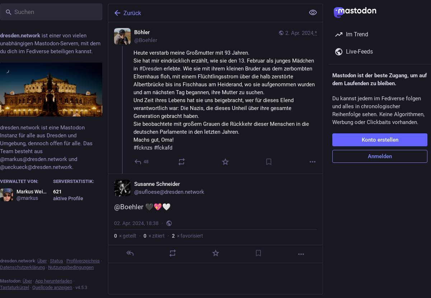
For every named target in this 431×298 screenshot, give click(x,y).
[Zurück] (205, 13)
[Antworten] (141, 161)
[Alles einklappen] (313, 12)
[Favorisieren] (225, 161)
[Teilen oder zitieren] (181, 161)
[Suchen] (51, 12)
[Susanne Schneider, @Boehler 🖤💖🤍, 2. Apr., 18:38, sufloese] (215, 218)
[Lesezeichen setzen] (268, 161)
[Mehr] (312, 161)
